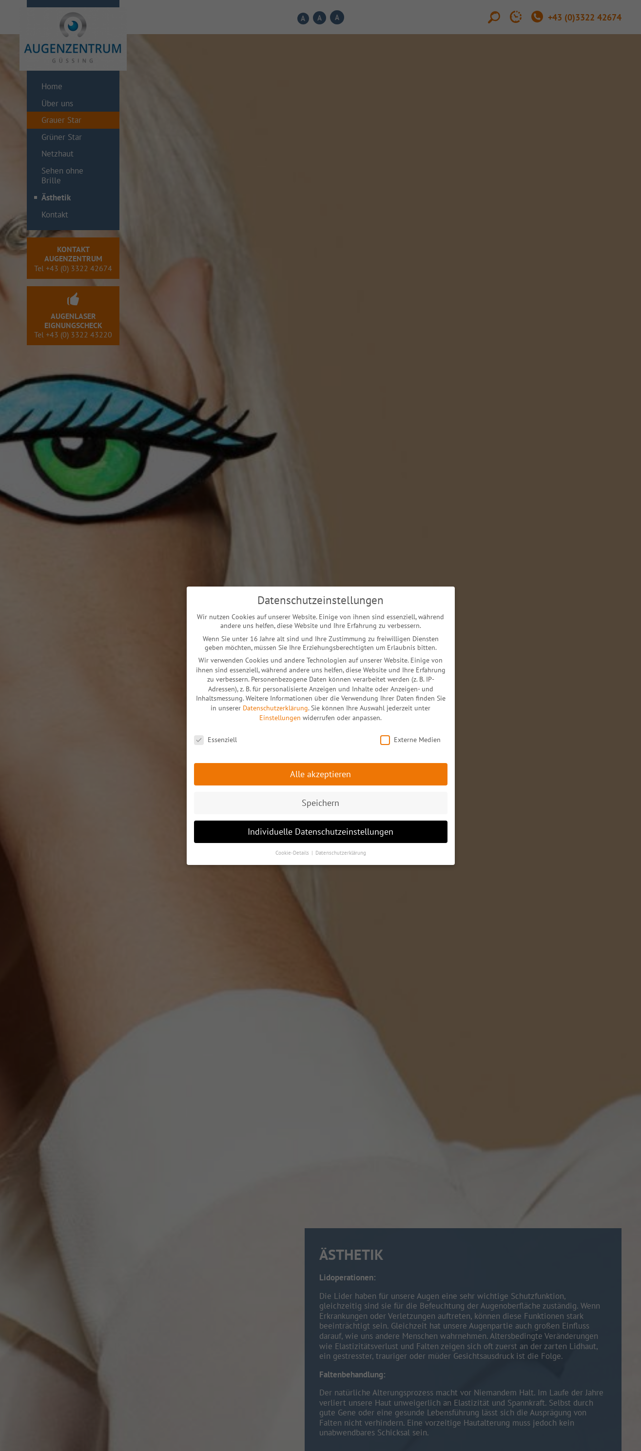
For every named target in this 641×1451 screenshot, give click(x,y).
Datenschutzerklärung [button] (340, 852)
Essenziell (215, 739)
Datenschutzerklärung (275, 708)
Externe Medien (410, 739)
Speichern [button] (320, 802)
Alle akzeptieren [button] (320, 774)
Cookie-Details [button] (293, 852)
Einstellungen (280, 717)
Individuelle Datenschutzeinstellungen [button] (320, 831)
